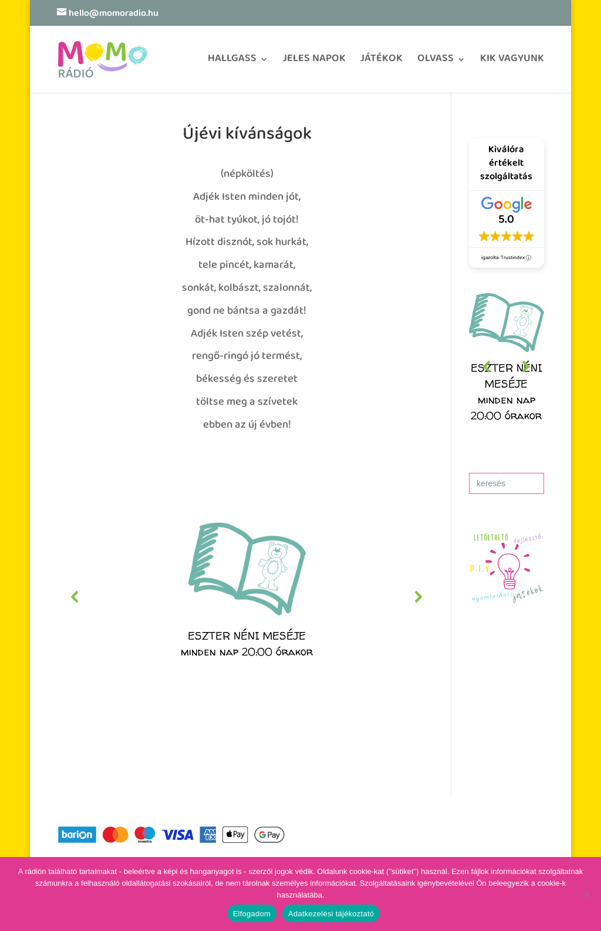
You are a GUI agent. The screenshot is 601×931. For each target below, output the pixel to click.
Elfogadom (252, 913)
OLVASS (435, 62)
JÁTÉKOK (381, 62)
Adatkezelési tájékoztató (331, 913)
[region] (247, 597)
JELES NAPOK (314, 62)
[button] (247, 597)
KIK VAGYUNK (512, 62)
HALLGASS (232, 62)
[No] (586, 894)
